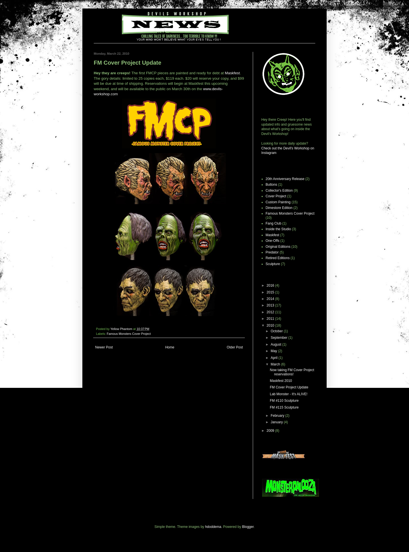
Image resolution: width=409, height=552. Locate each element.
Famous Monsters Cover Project (129, 333)
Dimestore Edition (279, 208)
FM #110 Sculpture (284, 401)
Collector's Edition (279, 191)
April (274, 358)
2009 (271, 431)
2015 (271, 292)
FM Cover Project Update (289, 387)
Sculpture (273, 264)
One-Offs (272, 241)
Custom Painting (278, 202)
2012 (271, 312)
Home (169, 347)
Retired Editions (278, 258)
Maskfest (232, 73)
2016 (271, 285)
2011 (271, 319)
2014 (271, 299)
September (279, 338)
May (274, 351)
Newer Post (104, 347)
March (276, 364)
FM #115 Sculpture (284, 407)
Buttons (271, 185)
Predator (272, 252)
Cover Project (276, 196)
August (276, 344)
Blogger (248, 527)
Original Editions (278, 247)
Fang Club (273, 223)
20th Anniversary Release (285, 179)
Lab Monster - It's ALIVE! (288, 394)
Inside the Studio (278, 229)
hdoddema (213, 527)
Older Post (235, 347)
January (277, 422)
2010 (271, 325)
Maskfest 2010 (281, 381)
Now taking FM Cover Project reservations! (292, 372)
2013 (271, 305)
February (278, 416)
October (277, 331)
